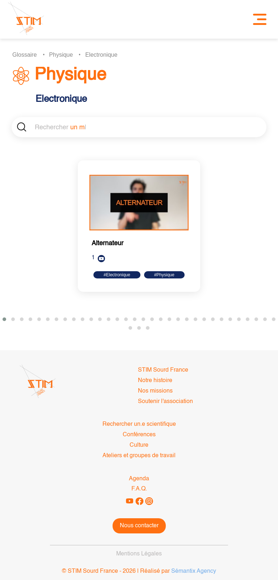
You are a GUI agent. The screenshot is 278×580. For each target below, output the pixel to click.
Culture (139, 445)
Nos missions (155, 391)
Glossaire (24, 55)
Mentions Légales (139, 554)
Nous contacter (139, 526)
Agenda (139, 479)
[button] (4, 319)
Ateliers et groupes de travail (139, 456)
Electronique (101, 55)
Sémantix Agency (193, 571)
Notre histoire (155, 381)
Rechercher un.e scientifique (139, 424)
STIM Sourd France (163, 370)
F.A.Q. (139, 489)
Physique (61, 55)
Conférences (139, 435)
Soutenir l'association (165, 401)
